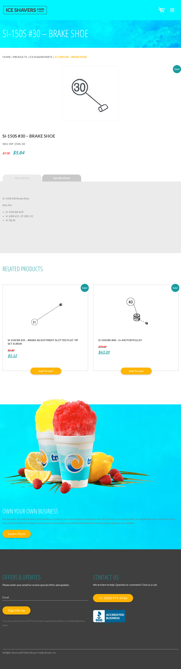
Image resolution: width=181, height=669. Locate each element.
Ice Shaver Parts (40, 56)
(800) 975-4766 (113, 598)
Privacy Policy (57, 621)
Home (6, 56)
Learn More (16, 534)
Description (22, 177)
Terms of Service (76, 621)
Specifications (61, 177)
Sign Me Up (16, 610)
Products (20, 56)
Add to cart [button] (45, 370)
